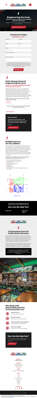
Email (20, 43)
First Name (7, 39)
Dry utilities (9, 101)
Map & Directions (18, 367)
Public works (9, 102)
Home (18, 375)
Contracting (18, 379)
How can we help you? (9, 57)
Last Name (21, 39)
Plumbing (18, 382)
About (18, 376)
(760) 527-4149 (18, 360)
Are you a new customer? (10, 52)
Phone (7, 43)
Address (7, 48)
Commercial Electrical (18, 378)
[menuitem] (14, 394)
